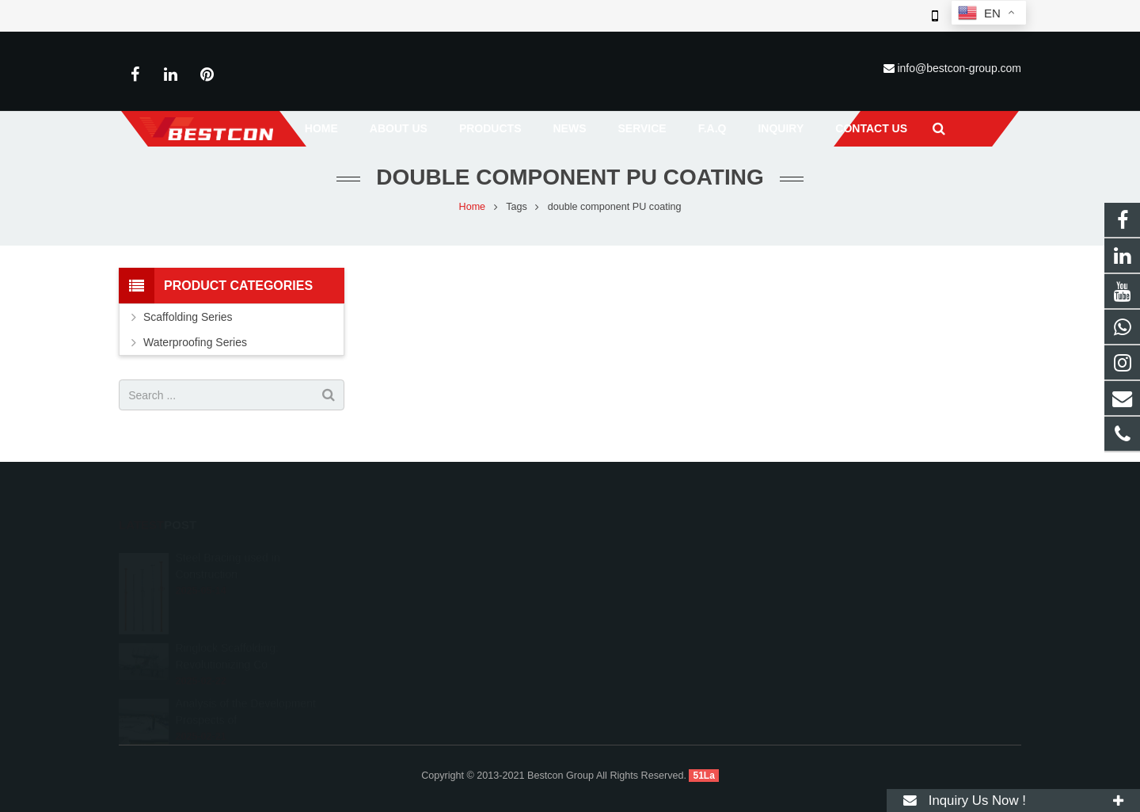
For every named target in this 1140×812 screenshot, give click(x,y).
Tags (516, 209)
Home (472, 209)
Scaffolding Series (188, 320)
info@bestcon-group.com (959, 68)
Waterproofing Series (195, 345)
